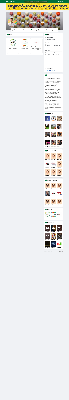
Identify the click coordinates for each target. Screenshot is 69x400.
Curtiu (48, 209)
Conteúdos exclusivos (51, 253)
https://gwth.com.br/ (51, 39)
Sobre (45, 253)
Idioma (61, 251)
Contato (57, 253)
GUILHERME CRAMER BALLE (30, 22)
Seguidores (50, 180)
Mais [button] (61, 253)
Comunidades (50, 222)
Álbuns (49, 113)
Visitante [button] (60, 1)
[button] (36, 1)
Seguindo (49, 150)
